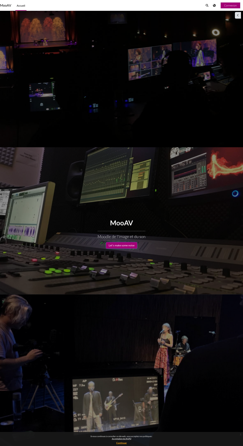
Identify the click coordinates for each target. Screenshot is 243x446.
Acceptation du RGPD (121, 438)
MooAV (5, 5)
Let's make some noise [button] (121, 245)
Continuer (121, 442)
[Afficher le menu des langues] (215, 5)
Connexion (230, 5)
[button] (207, 5)
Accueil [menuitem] (21, 5)
